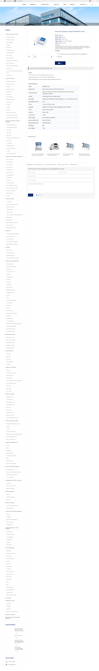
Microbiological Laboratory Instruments (13, 480)
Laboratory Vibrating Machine (11, 519)
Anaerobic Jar (8, 483)
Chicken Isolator (9, 102)
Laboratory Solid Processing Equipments (13, 511)
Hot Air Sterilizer (9, 177)
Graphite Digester (9, 524)
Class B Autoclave (9, 162)
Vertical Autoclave (9, 172)
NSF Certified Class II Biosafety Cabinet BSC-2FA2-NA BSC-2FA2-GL (19, 629)
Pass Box (8, 109)
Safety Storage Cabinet (10, 571)
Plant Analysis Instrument (10, 328)
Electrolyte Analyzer (10, 57)
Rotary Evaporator (9, 460)
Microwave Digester (10, 522)
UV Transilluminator (10, 477)
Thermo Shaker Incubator (10, 431)
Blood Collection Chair (10, 337)
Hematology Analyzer (10, 52)
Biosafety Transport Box (10, 148)
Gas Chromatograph (9, 321)
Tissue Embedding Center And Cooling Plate (14, 380)
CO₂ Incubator (8, 201)
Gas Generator (8, 556)
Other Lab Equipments (10, 547)
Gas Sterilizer (8, 180)
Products (33, 4)
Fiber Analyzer (9, 284)
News (64, 4)
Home (24, 4)
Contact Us (83, 4)
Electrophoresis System (10, 469)
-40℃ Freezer (8, 132)
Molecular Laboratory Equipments (12, 466)
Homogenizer (8, 450)
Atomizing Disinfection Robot (11, 185)
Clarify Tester (8, 409)
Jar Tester (8, 561)
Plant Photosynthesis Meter (11, 326)
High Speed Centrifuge (10, 255)
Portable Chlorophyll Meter (11, 300)
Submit (30, 195)
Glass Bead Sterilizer (10, 182)
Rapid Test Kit (8, 68)
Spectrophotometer (9, 361)
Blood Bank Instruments (10, 334)
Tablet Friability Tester (10, 402)
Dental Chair (8, 494)
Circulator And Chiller (10, 534)
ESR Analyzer (8, 47)
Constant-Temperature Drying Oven (12, 233)
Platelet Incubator (9, 225)
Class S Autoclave (9, 164)
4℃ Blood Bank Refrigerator (11, 124)
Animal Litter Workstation (11, 112)
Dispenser (8, 445)
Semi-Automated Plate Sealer (11, 436)
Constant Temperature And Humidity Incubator (14, 214)
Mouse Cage (8, 563)
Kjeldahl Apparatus (9, 318)
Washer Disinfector (9, 193)
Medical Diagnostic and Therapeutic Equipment (12, 618)
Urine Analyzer (9, 55)
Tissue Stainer (8, 388)
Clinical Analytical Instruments (61, 24)
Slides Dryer (8, 385)
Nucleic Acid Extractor (10, 63)
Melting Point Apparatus (10, 289)
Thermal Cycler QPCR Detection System (13, 472)
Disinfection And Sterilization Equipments (14, 156)
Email (60, 62)
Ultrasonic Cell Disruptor (10, 439)
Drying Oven (8, 230)
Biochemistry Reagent (10, 39)
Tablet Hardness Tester (10, 404)
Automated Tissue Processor (11, 372)
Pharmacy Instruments (9, 393)
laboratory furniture (9, 587)
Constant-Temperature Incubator (12, 204)
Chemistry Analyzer (73, 164)
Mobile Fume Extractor (10, 89)
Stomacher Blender (9, 453)
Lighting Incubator (9, 209)
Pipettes (7, 447)
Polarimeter (8, 356)
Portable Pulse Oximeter (10, 497)
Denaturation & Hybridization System (13, 423)
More (16, 633)
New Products (8, 597)
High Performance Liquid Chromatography (14, 323)
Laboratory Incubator (9, 198)
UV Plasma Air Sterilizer (10, 190)
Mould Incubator (9, 217)
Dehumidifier (8, 550)
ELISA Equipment (9, 42)
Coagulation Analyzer (10, 50)
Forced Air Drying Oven (10, 236)
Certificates (45, 4)
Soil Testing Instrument (10, 331)
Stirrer (7, 584)
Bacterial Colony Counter (10, 485)
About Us (56, 4)
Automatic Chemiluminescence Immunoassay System (14, 71)
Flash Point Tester (9, 287)
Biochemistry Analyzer (72, 24)
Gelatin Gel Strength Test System (12, 417)
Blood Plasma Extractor (10, 345)
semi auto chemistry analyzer (50, 164)
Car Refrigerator (9, 143)
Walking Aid (8, 606)
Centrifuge (7, 247)
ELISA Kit (8, 44)
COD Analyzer (9, 269)
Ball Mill (8, 514)
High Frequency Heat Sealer (11, 594)
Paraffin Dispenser (9, 375)
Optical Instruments (9, 350)
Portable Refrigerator (10, 145)
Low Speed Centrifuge (10, 252)
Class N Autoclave (9, 159)
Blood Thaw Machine (10, 347)
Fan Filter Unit (9, 91)
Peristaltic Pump (9, 566)
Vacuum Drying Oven (10, 238)
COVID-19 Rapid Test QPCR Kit (12, 505)
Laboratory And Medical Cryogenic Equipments (12, 121)
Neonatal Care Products (10, 614)
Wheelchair (8, 608)
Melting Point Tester (10, 412)
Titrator (7, 297)
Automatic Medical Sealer (11, 553)
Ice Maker (8, 150)
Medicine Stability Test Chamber (12, 222)
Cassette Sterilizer (9, 167)
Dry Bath (8, 426)
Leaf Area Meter (9, 302)
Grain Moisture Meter (10, 292)
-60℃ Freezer (8, 135)
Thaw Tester (8, 407)
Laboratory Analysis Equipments (12, 260)
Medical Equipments (9, 491)
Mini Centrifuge (9, 250)
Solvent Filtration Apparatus (11, 463)
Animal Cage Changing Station (11, 115)
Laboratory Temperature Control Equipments (11, 528)
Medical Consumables (9, 502)
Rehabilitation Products (10, 600)
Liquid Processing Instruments (11, 442)
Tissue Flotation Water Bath (11, 383)
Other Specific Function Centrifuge (12, 257)
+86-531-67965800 (19, 1)
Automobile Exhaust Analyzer (11, 313)
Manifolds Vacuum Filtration (11, 455)
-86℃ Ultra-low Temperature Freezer (13, 137)
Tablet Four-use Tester (10, 415)
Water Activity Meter (10, 271)
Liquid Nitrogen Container (11, 153)
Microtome (8, 370)
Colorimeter (8, 274)
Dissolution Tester (9, 399)
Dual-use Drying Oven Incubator (12, 241)
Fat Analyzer (8, 282)
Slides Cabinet (8, 390)
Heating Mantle (9, 539)
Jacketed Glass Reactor (10, 558)
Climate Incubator (9, 212)
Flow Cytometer (9, 75)
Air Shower (8, 107)
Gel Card (8, 428)
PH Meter (8, 295)
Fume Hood (8, 86)
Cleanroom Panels (9, 592)
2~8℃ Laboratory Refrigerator (11, 127)
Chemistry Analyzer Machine (62, 164)
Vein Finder (8, 499)
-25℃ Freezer (8, 130)
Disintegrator (8, 516)
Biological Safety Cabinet (10, 81)
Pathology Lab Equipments (10, 367)
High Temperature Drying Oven (12, 244)
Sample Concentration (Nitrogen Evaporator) (14, 434)
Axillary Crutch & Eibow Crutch (12, 611)
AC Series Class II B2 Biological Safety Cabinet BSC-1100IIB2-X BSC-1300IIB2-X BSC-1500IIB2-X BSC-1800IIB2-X (19, 641)
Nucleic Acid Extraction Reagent (12, 65)
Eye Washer (8, 364)
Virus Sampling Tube (10, 508)
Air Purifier (8, 104)
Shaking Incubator (9, 219)
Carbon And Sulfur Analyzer (11, 266)
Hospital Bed (8, 603)
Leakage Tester (9, 315)
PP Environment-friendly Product (12, 117)
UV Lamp (8, 195)
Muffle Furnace (9, 544)
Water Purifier (8, 579)
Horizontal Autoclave (10, 175)
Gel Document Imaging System (11, 474)
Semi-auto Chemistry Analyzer (38, 164)
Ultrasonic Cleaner (9, 574)
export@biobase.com (9, 1)
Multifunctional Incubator (10, 227)
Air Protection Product (10, 78)
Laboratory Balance (9, 263)
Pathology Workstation (10, 99)
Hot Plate (8, 542)
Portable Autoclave (9, 169)
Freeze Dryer (8, 140)
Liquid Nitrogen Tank (10, 589)
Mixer (7, 458)
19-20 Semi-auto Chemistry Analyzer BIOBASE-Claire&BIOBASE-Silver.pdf (72, 55)
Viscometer (8, 308)
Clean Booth (8, 94)
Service (72, 4)
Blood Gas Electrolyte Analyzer (12, 60)
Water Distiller (8, 576)
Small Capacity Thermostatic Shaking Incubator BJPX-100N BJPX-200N (19, 648)
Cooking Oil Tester (9, 276)
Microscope (8, 353)
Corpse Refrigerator (9, 537)
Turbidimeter (8, 305)
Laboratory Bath (9, 531)
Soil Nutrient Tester (9, 310)
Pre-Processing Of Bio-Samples (11, 420)
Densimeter (8, 279)
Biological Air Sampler (10, 488)
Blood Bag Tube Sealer (10, 342)
